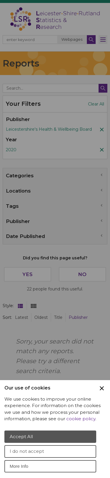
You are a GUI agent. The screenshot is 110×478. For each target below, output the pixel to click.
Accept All (21, 436)
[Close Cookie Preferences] (101, 388)
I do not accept (27, 451)
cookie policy (80, 418)
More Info (19, 466)
